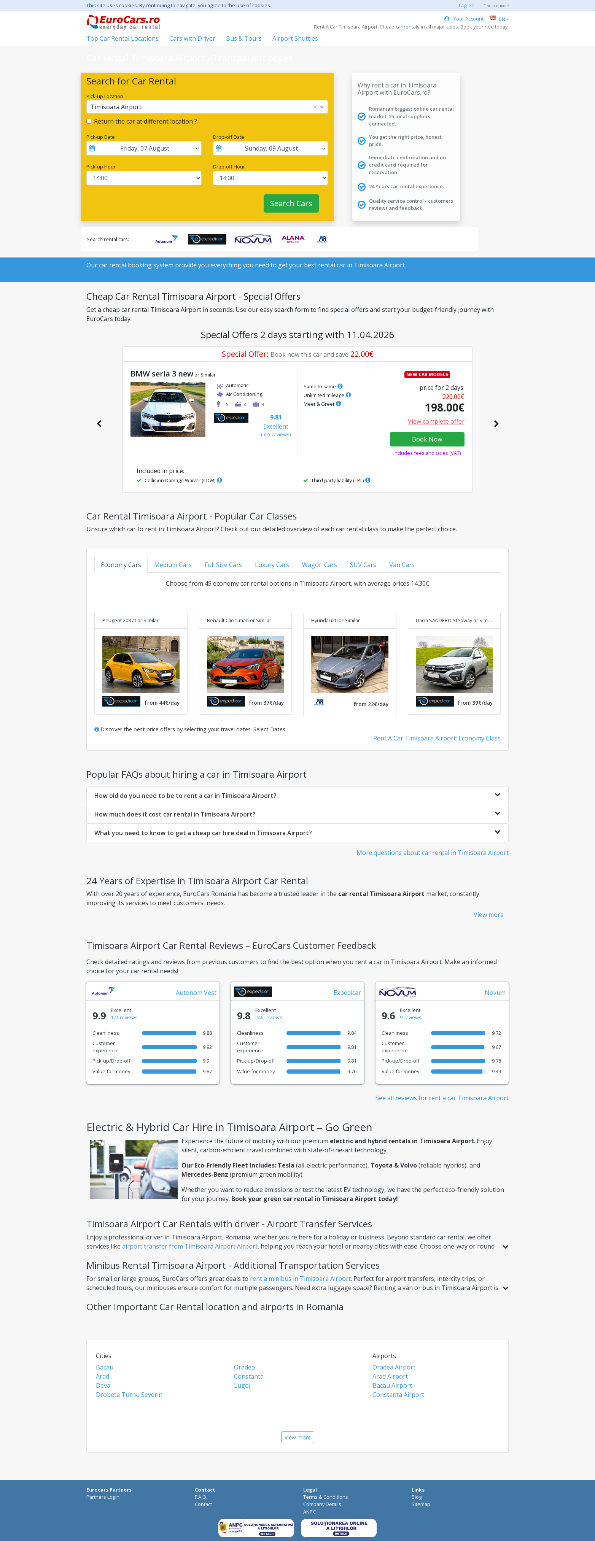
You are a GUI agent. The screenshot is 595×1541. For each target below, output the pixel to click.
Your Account (464, 18)
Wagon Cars (319, 565)
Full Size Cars (223, 565)
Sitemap (421, 1504)
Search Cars (291, 203)
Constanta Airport (398, 1394)
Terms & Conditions (325, 1496)
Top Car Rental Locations (122, 38)
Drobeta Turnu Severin (129, 1394)
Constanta (249, 1376)
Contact (203, 1504)
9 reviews (411, 1017)
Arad (102, 1376)
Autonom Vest (196, 992)
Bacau (104, 1367)
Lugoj (242, 1385)
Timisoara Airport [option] (116, 107)
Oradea (244, 1367)
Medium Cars (173, 565)
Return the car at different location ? (145, 121)
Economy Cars (121, 565)
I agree (466, 5)
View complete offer (436, 421)
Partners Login (102, 1496)
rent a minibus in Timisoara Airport (300, 1278)
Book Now (427, 439)
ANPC (309, 1511)
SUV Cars (363, 565)
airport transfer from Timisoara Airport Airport (190, 1246)
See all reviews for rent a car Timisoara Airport (442, 1098)
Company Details (322, 1504)
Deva (103, 1385)
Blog (417, 1496)
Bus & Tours (244, 38)
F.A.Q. (201, 1496)
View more (489, 914)
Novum (495, 992)
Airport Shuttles (295, 38)
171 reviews (124, 1017)
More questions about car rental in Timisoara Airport (432, 852)
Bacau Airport (392, 1385)
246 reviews (268, 1017)
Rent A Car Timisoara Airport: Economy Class (437, 738)
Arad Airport (390, 1376)
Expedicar (347, 992)
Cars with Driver (192, 38)
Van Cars (402, 565)
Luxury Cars (272, 565)
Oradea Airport (393, 1367)
